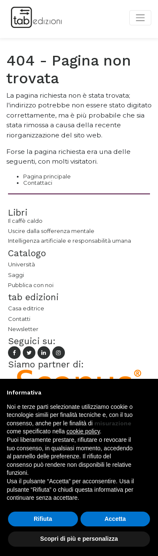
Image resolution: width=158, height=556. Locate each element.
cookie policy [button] (83, 431)
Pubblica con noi (31, 285)
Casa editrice (26, 308)
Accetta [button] (115, 518)
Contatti (19, 318)
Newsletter (23, 329)
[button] (147, 392)
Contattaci (37, 182)
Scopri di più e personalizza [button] (79, 538)
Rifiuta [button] (43, 518)
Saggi (16, 274)
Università (21, 264)
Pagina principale (47, 176)
